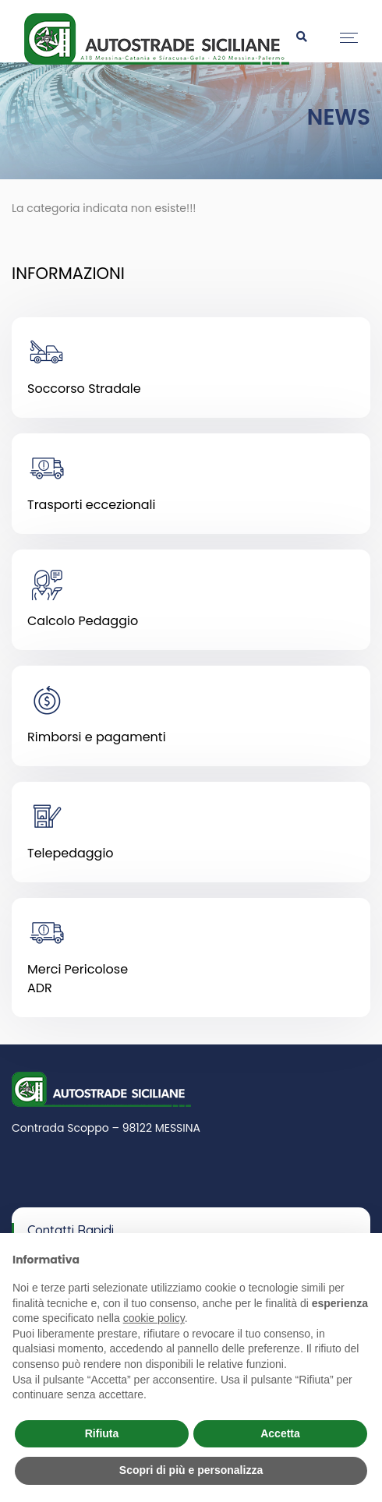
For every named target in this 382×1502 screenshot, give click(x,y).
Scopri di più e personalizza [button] (191, 1470)
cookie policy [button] (154, 1318)
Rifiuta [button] (102, 1433)
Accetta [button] (280, 1433)
